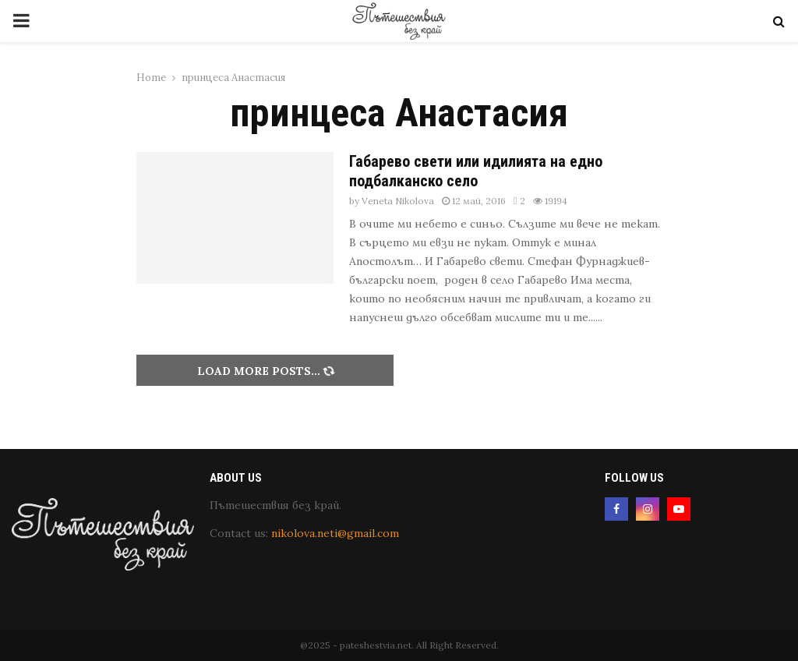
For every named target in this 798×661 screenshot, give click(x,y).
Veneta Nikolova (398, 201)
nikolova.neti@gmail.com (335, 533)
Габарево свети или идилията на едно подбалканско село (475, 171)
